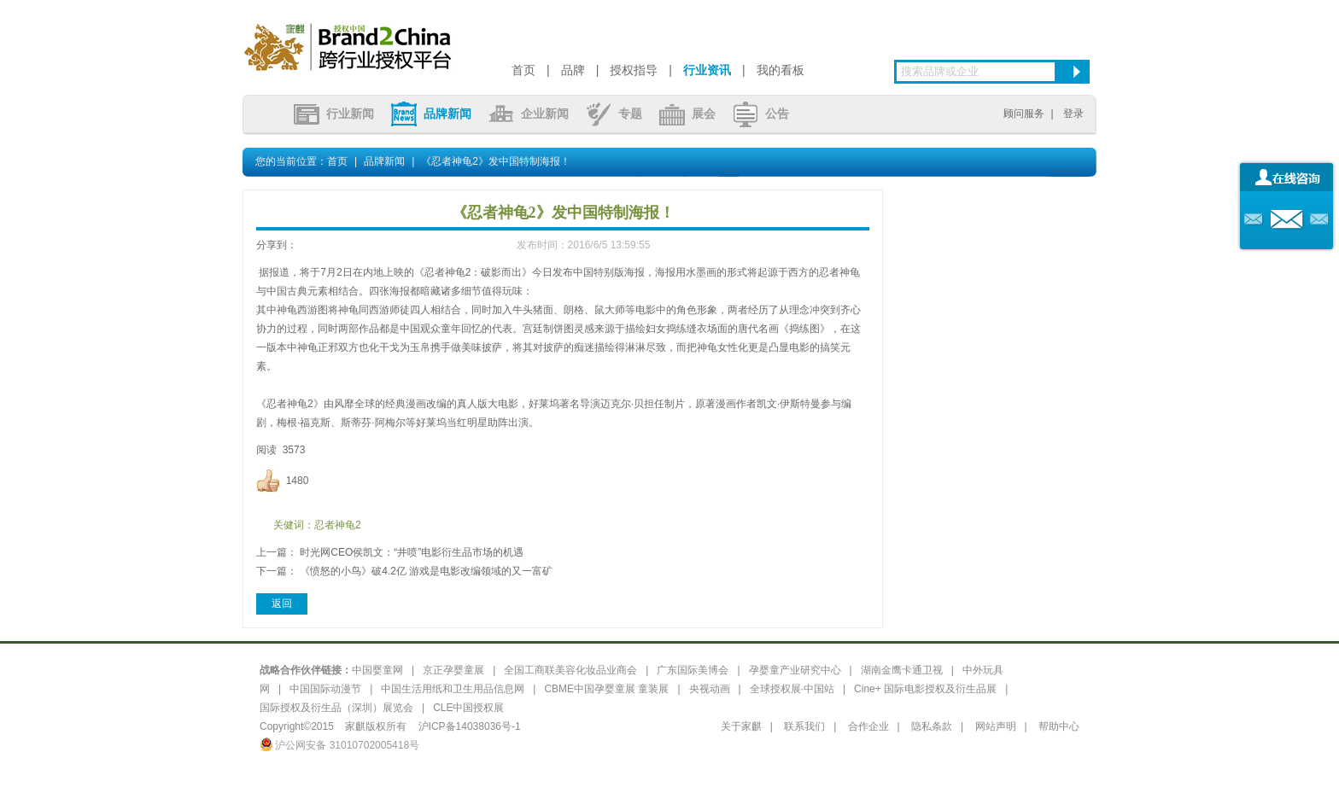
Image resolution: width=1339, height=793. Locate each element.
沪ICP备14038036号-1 (469, 726)
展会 (687, 113)
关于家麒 (741, 726)
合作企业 (868, 726)
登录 (1073, 114)
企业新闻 (528, 113)
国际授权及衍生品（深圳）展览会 (336, 708)
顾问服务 (1023, 114)
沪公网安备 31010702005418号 (339, 745)
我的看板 (780, 70)
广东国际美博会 (692, 670)
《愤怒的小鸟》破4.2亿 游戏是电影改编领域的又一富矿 (426, 571)
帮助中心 (1058, 726)
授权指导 (634, 70)
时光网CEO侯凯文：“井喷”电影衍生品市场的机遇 (411, 552)
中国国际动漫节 (325, 689)
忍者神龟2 (337, 525)
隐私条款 (931, 726)
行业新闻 (334, 113)
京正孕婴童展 (453, 670)
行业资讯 (707, 70)
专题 (614, 113)
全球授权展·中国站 (792, 689)
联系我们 (804, 726)
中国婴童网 (377, 670)
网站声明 (995, 726)
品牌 (573, 70)
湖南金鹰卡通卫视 (902, 670)
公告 (761, 113)
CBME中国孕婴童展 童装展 (606, 689)
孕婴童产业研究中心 (795, 670)
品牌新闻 (431, 113)
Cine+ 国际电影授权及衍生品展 (925, 689)
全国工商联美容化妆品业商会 (570, 670)
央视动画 (709, 689)
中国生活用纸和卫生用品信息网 (452, 689)
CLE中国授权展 (468, 708)
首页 (523, 70)
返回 (282, 603)
